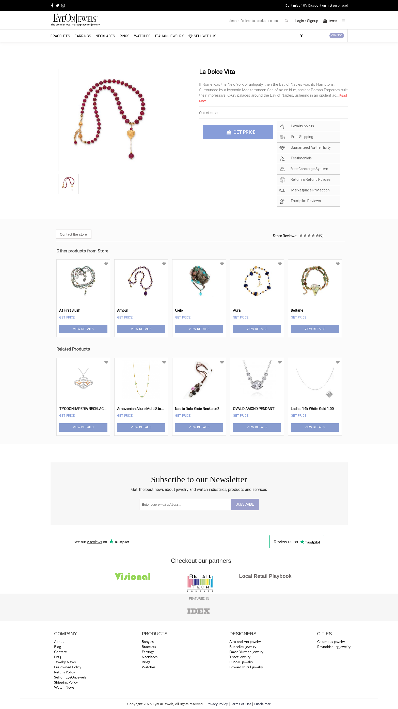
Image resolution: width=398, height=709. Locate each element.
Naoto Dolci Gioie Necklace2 (197, 408)
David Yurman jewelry (246, 651)
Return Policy (64, 672)
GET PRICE (241, 132)
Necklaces (105, 36)
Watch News (64, 687)
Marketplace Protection (304, 190)
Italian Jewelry (169, 36)
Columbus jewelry (331, 641)
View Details (83, 329)
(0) (321, 235)
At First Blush (69, 310)
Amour (122, 310)
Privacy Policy (217, 703)
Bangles (148, 641)
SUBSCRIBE (245, 504)
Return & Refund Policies (304, 180)
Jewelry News (65, 661)
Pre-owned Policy (67, 667)
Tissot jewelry (239, 656)
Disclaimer (262, 703)
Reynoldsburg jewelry (334, 646)
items (330, 21)
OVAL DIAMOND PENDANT (254, 408)
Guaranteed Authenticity (305, 148)
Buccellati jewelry (242, 646)
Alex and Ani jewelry (245, 641)
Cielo (179, 310)
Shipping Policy (66, 682)
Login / (300, 21)
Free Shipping (296, 137)
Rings (125, 36)
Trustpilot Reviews (300, 201)
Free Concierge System (303, 169)
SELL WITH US (202, 36)
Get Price (67, 317)
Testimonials (295, 158)
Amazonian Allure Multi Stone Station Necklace (155, 408)
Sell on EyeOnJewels (70, 677)
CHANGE (336, 35)
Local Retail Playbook (265, 576)
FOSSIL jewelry (241, 661)
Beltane (297, 310)
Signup (312, 21)
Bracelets (60, 36)
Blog (57, 646)
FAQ (57, 656)
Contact (60, 651)
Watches (142, 36)
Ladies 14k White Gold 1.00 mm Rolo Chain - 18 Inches (334, 408)
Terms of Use (241, 703)
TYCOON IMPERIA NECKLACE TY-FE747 (91, 408)
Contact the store (73, 234)
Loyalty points (296, 126)
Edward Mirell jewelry (246, 667)
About (59, 641)
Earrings (83, 36)
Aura (237, 310)
